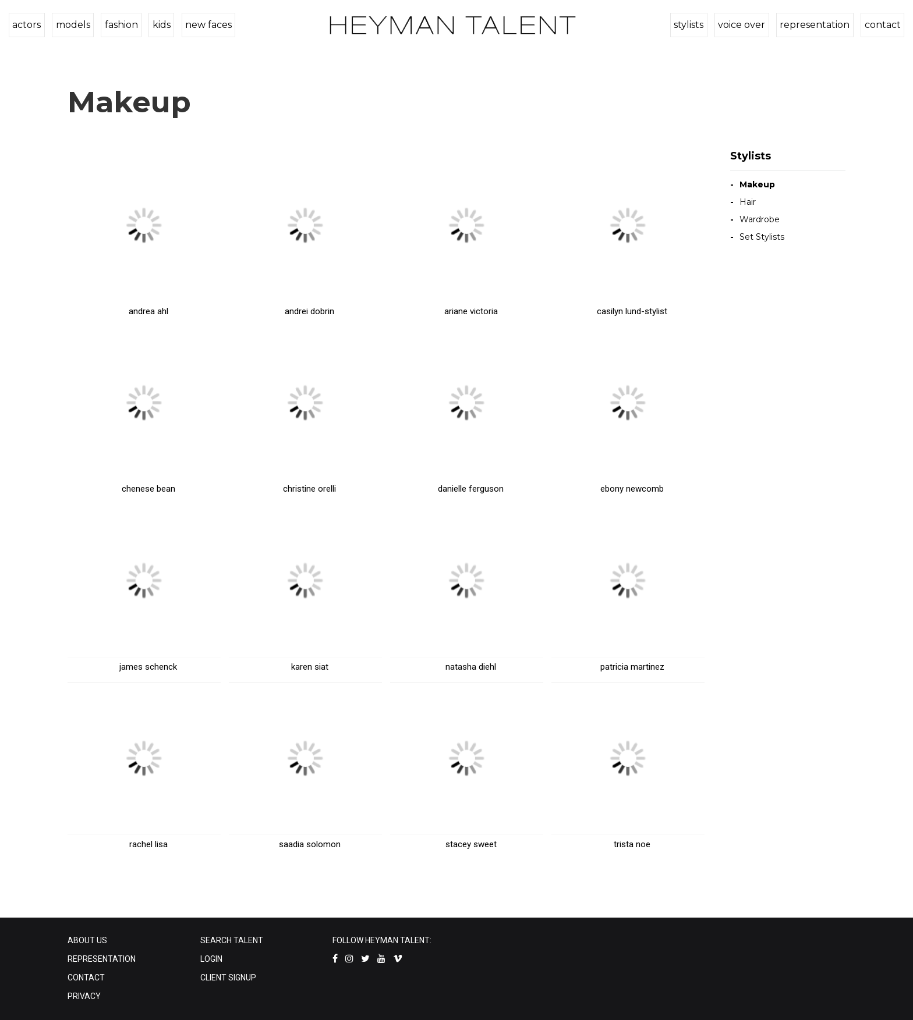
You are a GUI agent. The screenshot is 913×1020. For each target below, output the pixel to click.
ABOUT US (87, 940)
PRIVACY (84, 996)
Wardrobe (759, 219)
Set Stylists (761, 237)
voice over (744, 24)
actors (26, 24)
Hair (747, 202)
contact (883, 24)
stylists (692, 24)
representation (816, 24)
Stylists (750, 156)
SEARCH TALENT (231, 940)
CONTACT (86, 977)
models (71, 24)
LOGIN (211, 959)
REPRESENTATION (102, 959)
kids (157, 24)
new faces (203, 24)
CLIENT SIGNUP (228, 977)
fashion (118, 24)
